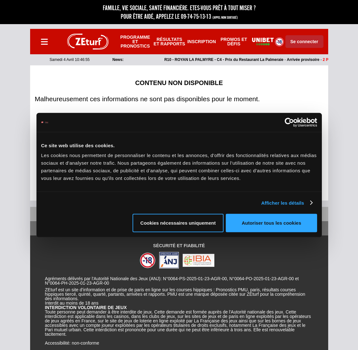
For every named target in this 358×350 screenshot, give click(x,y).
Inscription (201, 41)
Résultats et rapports (169, 41)
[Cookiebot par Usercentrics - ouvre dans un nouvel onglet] (289, 122)
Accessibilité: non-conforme (72, 343)
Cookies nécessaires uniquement (178, 223)
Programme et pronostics (135, 42)
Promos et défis (233, 41)
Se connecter (304, 41)
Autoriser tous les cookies (271, 223)
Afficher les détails (282, 202)
